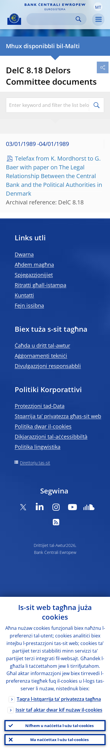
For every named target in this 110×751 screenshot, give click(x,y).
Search (78, 19)
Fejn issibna (29, 305)
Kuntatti (24, 295)
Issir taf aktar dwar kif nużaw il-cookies (59, 710)
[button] (98, 6)
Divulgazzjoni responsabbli (48, 365)
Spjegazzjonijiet (34, 274)
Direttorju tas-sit (35, 462)
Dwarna (24, 254)
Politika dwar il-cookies (43, 426)
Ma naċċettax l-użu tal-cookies (59, 739)
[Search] (52, 19)
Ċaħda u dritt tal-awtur (42, 345)
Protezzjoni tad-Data (40, 405)
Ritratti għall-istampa (40, 284)
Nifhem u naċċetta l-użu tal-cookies (59, 725)
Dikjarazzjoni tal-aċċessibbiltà (51, 436)
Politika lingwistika (37, 446)
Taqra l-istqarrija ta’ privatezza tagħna (59, 699)
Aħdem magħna (34, 264)
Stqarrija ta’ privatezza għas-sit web (58, 416)
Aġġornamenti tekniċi (41, 355)
